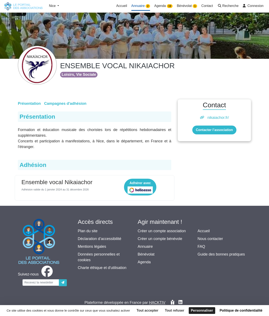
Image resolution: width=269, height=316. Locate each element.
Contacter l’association (214, 130)
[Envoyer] (63, 282)
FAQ (201, 246)
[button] (228, 6)
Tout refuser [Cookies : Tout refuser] (174, 310)
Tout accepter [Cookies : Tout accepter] (147, 310)
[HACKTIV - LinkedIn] (180, 303)
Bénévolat (146, 254)
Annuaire (145, 246)
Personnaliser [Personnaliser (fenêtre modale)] (202, 310)
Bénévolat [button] (187, 6)
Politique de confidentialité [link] (241, 310)
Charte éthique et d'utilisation (102, 268)
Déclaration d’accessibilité (99, 239)
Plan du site (88, 231)
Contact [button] (207, 6)
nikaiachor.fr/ (218, 117)
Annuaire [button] (140, 6)
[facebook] (36, 274)
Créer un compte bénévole (160, 239)
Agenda (144, 262)
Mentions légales (92, 246)
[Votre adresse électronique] (40, 282)
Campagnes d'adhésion (65, 103)
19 (169, 6)
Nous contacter (210, 239)
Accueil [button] (121, 6)
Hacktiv (157, 302)
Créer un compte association (162, 231)
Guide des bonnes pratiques (221, 254)
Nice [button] (53, 6)
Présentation (29, 103)
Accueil (204, 231)
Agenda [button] (163, 6)
